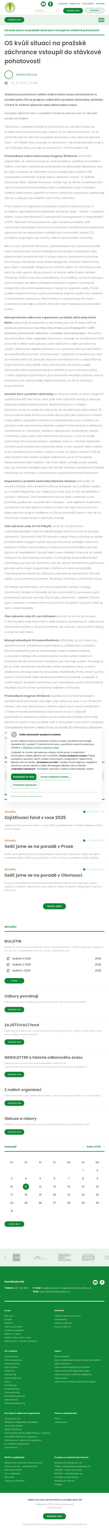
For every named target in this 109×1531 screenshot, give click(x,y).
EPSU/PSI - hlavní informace (67, 1470)
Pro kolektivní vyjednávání (16, 1443)
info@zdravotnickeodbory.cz (75, 1288)
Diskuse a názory (12, 1333)
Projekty (58, 1484)
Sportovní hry (10, 1447)
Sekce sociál (60, 1378)
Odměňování (60, 1422)
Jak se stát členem (13, 1425)
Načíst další (54, 906)
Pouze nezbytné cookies (55, 776)
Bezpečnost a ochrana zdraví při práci (23, 1462)
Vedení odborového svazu (67, 1315)
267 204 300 (21, 1288)
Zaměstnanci (60, 1319)
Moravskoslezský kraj (14, 1396)
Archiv (14, 980)
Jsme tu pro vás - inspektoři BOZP (21, 1466)
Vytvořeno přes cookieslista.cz (26, 796)
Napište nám (73, 10)
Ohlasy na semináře (14, 1480)
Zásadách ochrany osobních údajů (40, 747)
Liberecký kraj (11, 1399)
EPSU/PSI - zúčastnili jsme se (68, 1473)
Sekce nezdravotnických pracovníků (72, 1367)
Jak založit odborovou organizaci (20, 1436)
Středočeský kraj (12, 1378)
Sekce (57, 1351)
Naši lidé (59, 1310)
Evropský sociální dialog (66, 1477)
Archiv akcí (14, 1224)
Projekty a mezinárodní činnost (71, 1457)
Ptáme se (75, 3)
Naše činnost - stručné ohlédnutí (20, 1341)
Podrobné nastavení (25, 784)
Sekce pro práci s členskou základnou (73, 1374)
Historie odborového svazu (17, 1337)
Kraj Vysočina (11, 1367)
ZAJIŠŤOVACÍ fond (13, 1429)
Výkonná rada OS (63, 1323)
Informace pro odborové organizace (22, 1440)
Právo (57, 1418)
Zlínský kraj (9, 1370)
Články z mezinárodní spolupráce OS (72, 1466)
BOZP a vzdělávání (14, 1457)
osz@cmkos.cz (50, 1288)
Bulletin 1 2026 (57, 970)
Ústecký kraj (10, 1374)
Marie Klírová (20, 74)
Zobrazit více (14, 1009)
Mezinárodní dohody (64, 1480)
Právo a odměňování (65, 1413)
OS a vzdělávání (12, 1473)
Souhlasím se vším (23, 776)
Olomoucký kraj (12, 1392)
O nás (7, 1310)
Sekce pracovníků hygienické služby (72, 1370)
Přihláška (94, 10)
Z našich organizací (14, 1330)
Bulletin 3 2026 (57, 958)
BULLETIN (8, 1323)
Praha (7, 1381)
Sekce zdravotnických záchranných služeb (75, 1381)
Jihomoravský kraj (13, 1360)
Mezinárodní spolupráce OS (68, 1462)
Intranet (63, 3)
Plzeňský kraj (10, 1385)
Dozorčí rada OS (62, 1326)
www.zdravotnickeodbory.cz (55, 1291)
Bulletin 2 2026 (57, 964)
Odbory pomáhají (13, 1326)
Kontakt (100, 3)
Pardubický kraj (11, 1388)
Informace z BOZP (13, 1470)
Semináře (9, 1477)
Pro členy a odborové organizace (22, 1413)
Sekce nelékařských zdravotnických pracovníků (77, 1360)
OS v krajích (10, 1351)
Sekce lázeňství (61, 1356)
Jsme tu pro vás (12, 1418)
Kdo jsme (9, 1315)
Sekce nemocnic (62, 1363)
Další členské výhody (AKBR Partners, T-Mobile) (27, 1433)
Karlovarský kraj (12, 1363)
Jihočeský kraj (11, 1356)
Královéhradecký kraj (14, 1403)
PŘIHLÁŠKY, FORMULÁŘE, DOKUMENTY (21, 1422)
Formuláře (87, 3)
